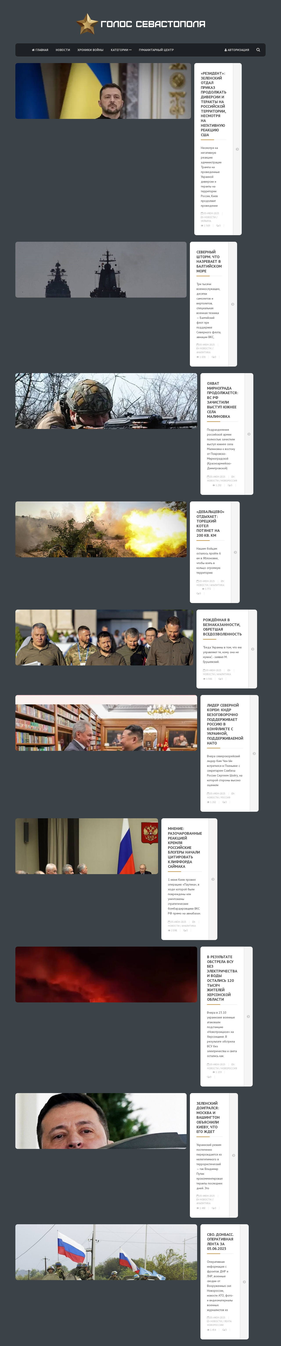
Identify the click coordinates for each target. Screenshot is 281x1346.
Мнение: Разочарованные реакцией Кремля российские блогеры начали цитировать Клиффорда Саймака (185, 847)
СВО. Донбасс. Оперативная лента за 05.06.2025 (220, 1241)
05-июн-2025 (210, 213)
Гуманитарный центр (156, 50)
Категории (121, 50)
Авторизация (237, 50)
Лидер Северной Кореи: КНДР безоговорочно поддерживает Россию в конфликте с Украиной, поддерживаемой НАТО (225, 724)
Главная (40, 50)
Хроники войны (90, 50)
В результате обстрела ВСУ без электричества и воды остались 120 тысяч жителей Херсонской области (222, 978)
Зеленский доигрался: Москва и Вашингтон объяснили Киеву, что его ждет (208, 1117)
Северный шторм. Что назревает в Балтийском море (209, 261)
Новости (63, 50)
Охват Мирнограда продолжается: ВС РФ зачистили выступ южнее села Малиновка (222, 400)
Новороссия (229, 480)
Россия (225, 797)
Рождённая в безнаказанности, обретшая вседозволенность (222, 627)
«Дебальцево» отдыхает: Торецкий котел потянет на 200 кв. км (210, 523)
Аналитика (203, 352)
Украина (206, 220)
